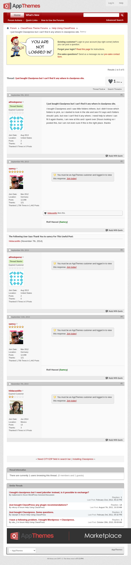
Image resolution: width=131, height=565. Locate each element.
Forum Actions (15, 20)
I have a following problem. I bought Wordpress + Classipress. (42, 519)
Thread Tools (98, 89)
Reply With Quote (114, 156)
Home (17, 15)
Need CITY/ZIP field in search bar (54, 459)
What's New (32, 15)
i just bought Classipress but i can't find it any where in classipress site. (49, 78)
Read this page (83, 49)
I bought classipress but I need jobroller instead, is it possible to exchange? (49, 492)
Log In (111, 3)
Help (121, 3)
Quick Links (32, 20)
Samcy (83, 32)
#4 (122, 316)
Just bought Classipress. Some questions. (31, 512)
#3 (122, 250)
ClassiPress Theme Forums (34, 28)
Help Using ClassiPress (63, 28)
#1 (122, 95)
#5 (122, 383)
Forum (13, 28)
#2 (122, 161)
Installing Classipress (82, 459)
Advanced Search (114, 20)
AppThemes (117, 549)
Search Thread (114, 89)
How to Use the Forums (52, 20)
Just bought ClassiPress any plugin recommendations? (38, 505)
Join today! (72, 178)
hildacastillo (52, 213)
